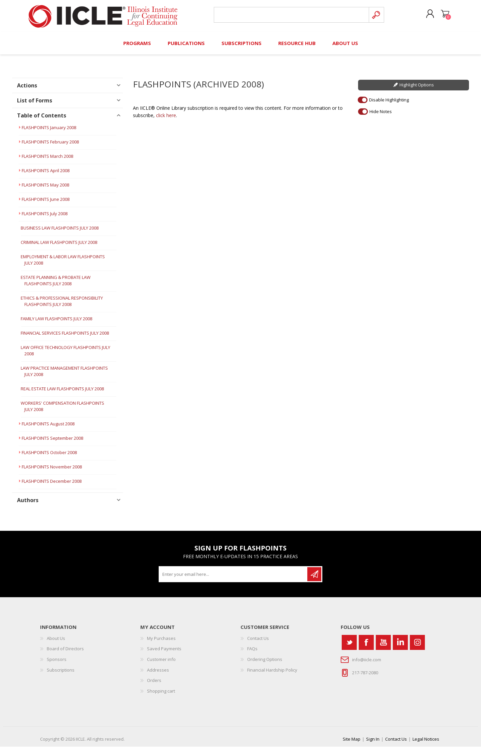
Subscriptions (60, 674)
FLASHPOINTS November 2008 (52, 471)
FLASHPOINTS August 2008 (48, 428)
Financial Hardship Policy (272, 674)
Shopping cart (441, 16)
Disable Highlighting (389, 104)
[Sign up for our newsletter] (233, 579)
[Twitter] (349, 646)
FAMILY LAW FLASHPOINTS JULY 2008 (56, 323)
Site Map (351, 743)
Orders (154, 685)
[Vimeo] (400, 646)
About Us (56, 643)
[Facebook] (366, 646)
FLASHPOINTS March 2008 (47, 160)
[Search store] (290, 17)
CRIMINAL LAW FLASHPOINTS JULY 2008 (59, 247)
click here (166, 119)
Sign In (372, 743)
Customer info (161, 664)
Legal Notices (426, 743)
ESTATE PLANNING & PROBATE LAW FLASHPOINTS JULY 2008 (56, 285)
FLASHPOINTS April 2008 (45, 175)
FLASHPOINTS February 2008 (50, 146)
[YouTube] (383, 646)
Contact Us (258, 643)
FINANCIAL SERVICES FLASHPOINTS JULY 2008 (65, 337)
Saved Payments (164, 653)
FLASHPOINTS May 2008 (45, 189)
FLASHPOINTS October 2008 (49, 457)
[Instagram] (417, 646)
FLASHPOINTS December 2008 (52, 485)
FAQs (252, 653)
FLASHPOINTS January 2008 (49, 132)
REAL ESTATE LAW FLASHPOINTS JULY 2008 (62, 393)
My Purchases (161, 643)
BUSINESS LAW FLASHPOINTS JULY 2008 (60, 232)
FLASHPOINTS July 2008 (44, 218)
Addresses (158, 674)
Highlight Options (416, 89)
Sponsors (56, 664)
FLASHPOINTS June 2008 (45, 204)
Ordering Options (264, 664)
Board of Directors (65, 653)
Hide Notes (380, 115)
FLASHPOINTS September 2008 (52, 442)
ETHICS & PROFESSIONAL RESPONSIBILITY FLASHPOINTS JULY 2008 (62, 305)
